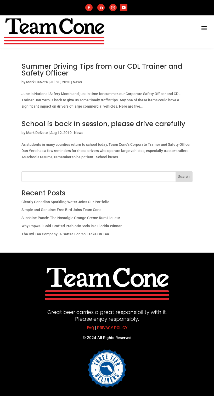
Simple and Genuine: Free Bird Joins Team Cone (61, 210)
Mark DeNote (37, 82)
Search (184, 176)
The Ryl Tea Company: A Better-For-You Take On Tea (65, 234)
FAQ (90, 327)
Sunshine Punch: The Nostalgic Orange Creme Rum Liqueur (70, 218)
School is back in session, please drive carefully (103, 124)
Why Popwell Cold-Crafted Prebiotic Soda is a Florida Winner (71, 226)
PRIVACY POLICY (112, 327)
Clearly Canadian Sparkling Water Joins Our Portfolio (65, 202)
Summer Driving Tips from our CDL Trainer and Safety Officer (101, 70)
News (77, 82)
